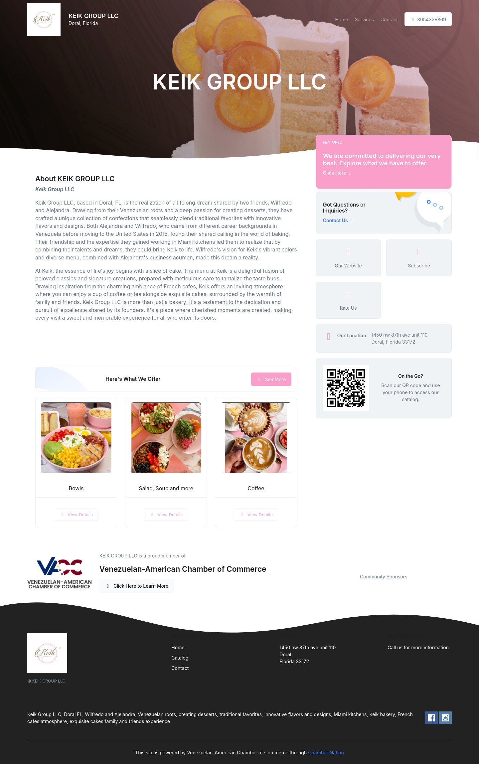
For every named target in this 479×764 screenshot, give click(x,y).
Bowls (76, 488)
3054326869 (428, 19)
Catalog (179, 658)
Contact (389, 19)
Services (364, 19)
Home (341, 19)
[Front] (45, 19)
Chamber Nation (326, 752)
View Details (76, 514)
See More (271, 379)
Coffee (256, 488)
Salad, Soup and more (166, 488)
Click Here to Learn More (137, 586)
